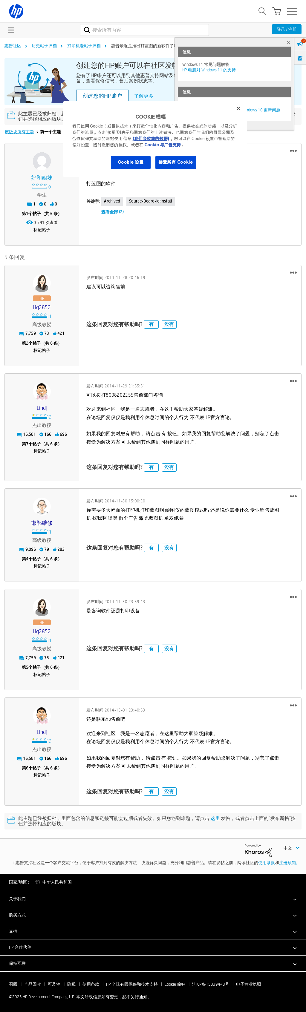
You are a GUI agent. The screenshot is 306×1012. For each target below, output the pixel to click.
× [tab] (288, 42)
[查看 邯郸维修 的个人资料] (42, 523)
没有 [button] (169, 324)
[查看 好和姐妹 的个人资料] (42, 178)
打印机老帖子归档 (84, 45)
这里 (215, 818)
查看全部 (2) (112, 211)
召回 (13, 984)
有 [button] (151, 324)
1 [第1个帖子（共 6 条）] (27, 213)
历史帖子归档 (44, 45)
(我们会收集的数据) (151, 138)
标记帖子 (41, 229)
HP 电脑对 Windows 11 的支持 (209, 70)
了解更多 (143, 96)
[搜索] (144, 30)
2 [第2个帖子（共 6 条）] (27, 343)
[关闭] (238, 108)
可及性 (54, 984)
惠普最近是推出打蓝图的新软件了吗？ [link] (146, 45)
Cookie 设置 (130, 162)
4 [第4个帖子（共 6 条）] (27, 559)
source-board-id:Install (150, 201)
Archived (112, 201)
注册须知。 (289, 862)
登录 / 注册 (287, 29)
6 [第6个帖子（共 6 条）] (27, 768)
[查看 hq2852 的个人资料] (42, 307)
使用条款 (266, 862)
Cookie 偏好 (175, 984)
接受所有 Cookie (175, 162)
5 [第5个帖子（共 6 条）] (27, 667)
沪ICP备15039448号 (210, 984)
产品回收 (32, 984)
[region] (155, 139)
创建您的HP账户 (102, 96)
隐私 (71, 984)
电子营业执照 (248, 984)
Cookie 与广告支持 (162, 145)
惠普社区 (12, 45)
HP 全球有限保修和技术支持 (132, 984)
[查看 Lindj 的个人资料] (42, 408)
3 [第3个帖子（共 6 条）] (27, 444)
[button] (293, 151)
